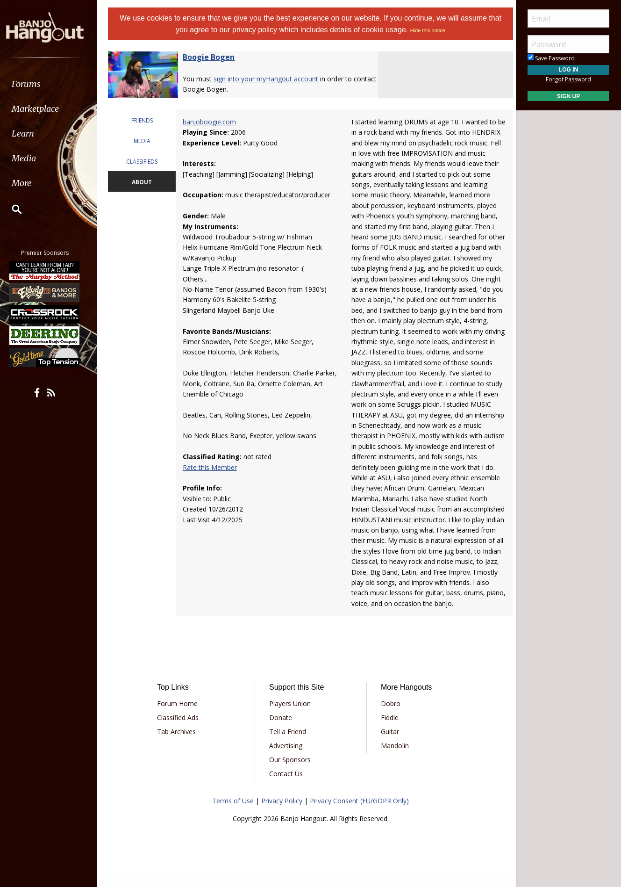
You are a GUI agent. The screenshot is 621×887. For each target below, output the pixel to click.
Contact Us (287, 783)
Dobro (390, 713)
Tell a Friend (288, 741)
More (29, 183)
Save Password (551, 58)
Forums (34, 84)
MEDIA (145, 141)
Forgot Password (568, 79)
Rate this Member (213, 467)
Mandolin (394, 755)
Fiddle (389, 727)
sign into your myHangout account (270, 78)
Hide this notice (427, 30)
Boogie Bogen (213, 57)
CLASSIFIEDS (145, 162)
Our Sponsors (291, 769)
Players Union (291, 713)
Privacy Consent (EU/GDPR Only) (359, 811)
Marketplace (43, 108)
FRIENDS (145, 120)
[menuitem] (52, 84)
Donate (281, 727)
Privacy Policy (281, 811)
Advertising (286, 755)
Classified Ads (181, 727)
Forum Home (180, 713)
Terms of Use (233, 811)
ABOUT (145, 182)
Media (32, 158)
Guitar (389, 741)
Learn (31, 133)
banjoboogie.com (212, 121)
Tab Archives (179, 741)
